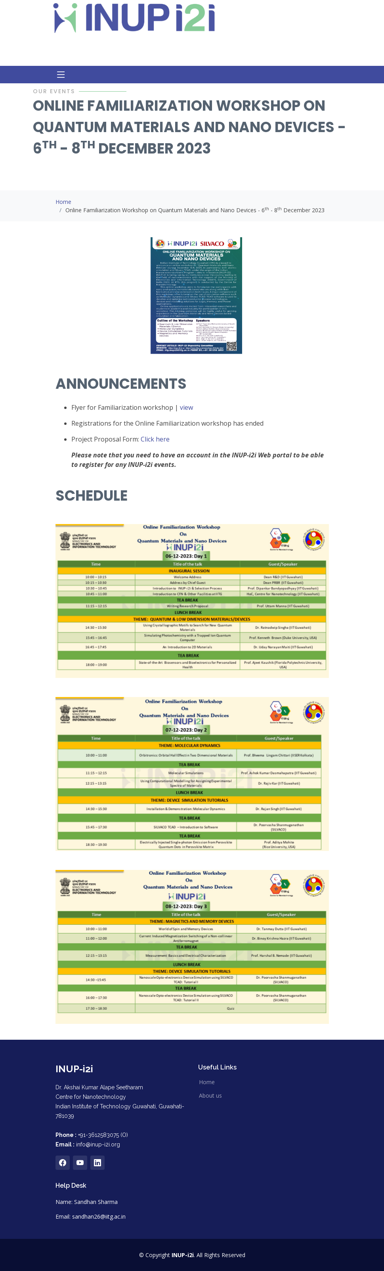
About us (210, 1095)
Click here (155, 439)
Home (63, 201)
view (186, 407)
